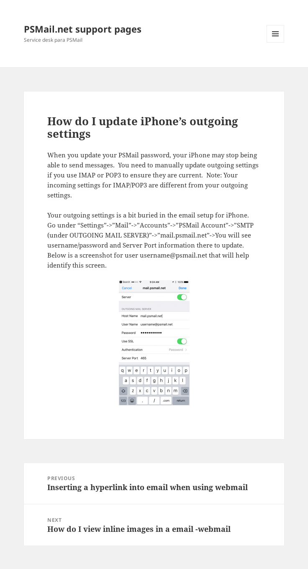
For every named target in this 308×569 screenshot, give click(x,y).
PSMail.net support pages (82, 29)
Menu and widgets (275, 42)
